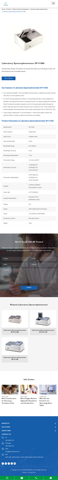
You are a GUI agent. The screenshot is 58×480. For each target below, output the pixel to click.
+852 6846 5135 (9, 446)
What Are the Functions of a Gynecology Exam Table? (45, 402)
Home (3, 9)
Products (8, 9)
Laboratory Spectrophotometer (39, 9)
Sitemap (24, 472)
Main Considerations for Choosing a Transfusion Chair (9, 401)
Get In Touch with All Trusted (29, 242)
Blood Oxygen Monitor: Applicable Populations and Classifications (29, 401)
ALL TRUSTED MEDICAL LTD (27, 470)
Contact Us (6, 434)
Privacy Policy (32, 472)
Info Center (29, 380)
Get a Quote (9, 78)
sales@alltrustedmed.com (12, 451)
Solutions (29, 427)
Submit (29, 287)
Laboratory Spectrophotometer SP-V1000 (14, 11)
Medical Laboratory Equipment (20, 9)
